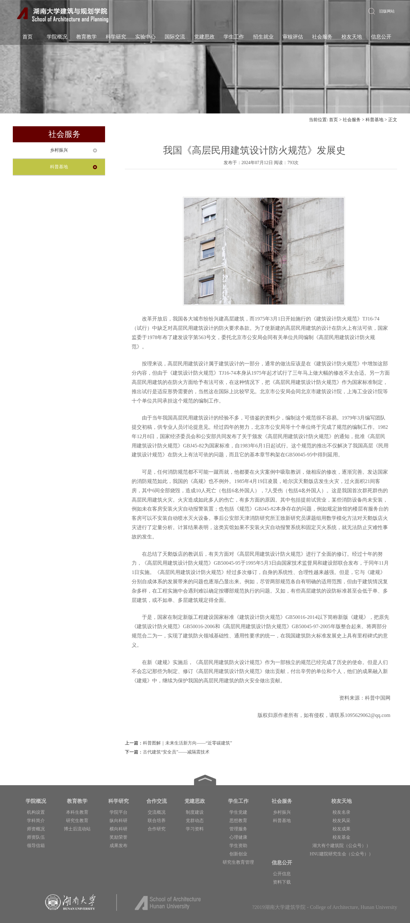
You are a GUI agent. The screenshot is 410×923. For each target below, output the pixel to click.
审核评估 (293, 36)
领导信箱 (36, 845)
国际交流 (175, 36)
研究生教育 (77, 820)
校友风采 (341, 820)
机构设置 (36, 812)
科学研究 (116, 36)
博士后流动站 (77, 829)
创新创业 (238, 854)
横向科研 (118, 829)
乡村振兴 (59, 150)
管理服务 (238, 829)
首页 (27, 36)
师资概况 (36, 829)
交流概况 (157, 812)
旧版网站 (387, 11)
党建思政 (204, 36)
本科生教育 (77, 812)
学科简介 (36, 820)
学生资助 (238, 845)
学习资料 (195, 829)
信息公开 (381, 36)
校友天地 (351, 36)
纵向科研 (118, 820)
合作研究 (157, 829)
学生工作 (234, 36)
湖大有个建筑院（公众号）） (341, 845)
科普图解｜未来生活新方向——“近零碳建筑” (187, 743)
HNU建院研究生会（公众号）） (341, 854)
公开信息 (282, 873)
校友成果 (341, 829)
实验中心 (145, 36)
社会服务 (322, 36)
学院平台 (118, 812)
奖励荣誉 (118, 837)
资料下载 (282, 882)
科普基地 (374, 119)
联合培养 (157, 820)
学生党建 (238, 812)
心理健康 (238, 837)
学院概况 (57, 36)
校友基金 (341, 837)
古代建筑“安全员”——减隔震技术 (176, 752)
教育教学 (86, 36)
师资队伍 (36, 837)
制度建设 (195, 812)
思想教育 (238, 820)
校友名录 (341, 812)
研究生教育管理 (238, 862)
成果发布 (118, 845)
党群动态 (195, 820)
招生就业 (263, 36)
